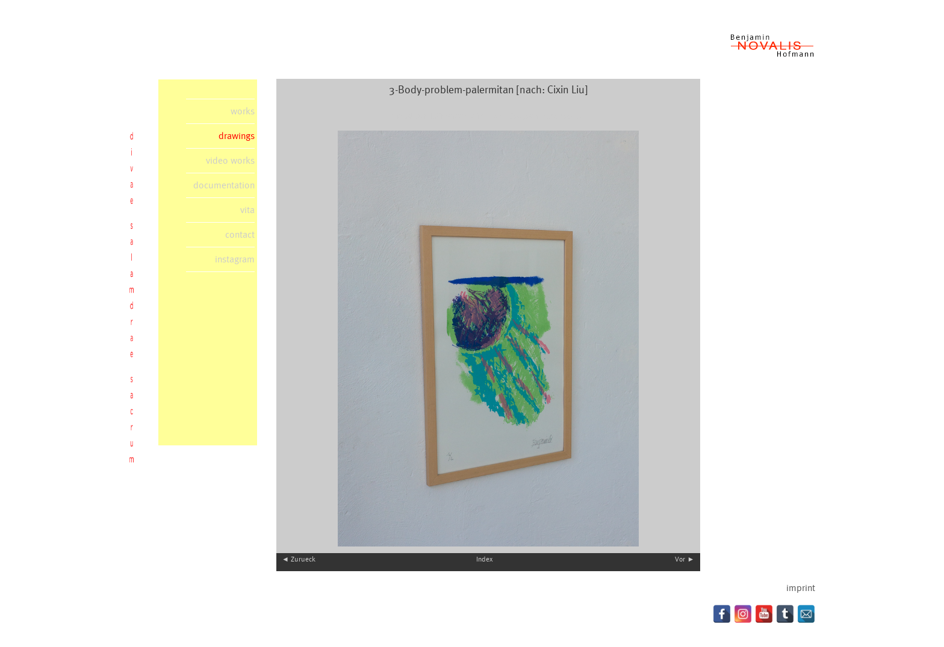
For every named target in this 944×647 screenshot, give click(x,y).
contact (240, 235)
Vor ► (684, 559)
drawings (237, 136)
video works (230, 161)
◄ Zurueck (298, 559)
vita (247, 210)
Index (484, 559)
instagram (235, 259)
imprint (800, 588)
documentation (224, 185)
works (243, 111)
